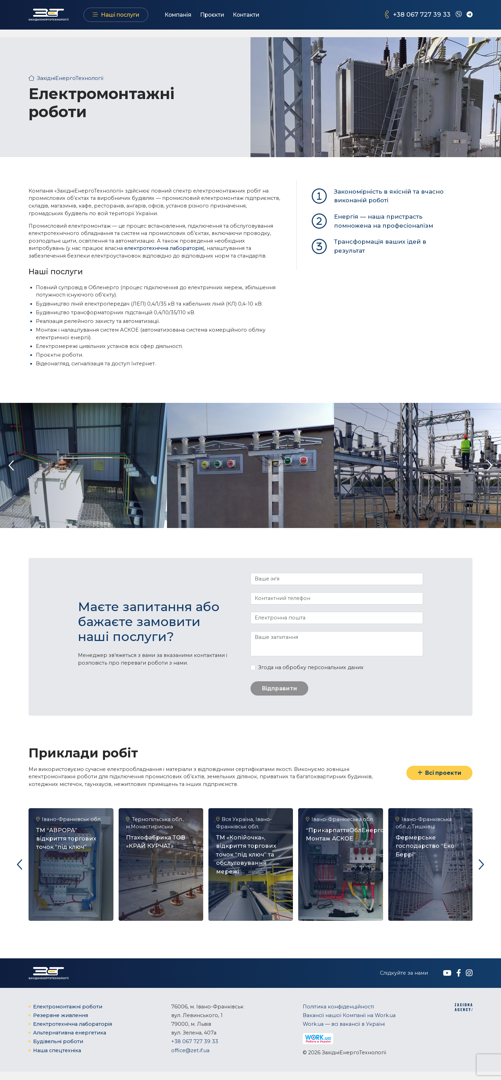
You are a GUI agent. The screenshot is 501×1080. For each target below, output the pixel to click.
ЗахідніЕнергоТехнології (69, 77)
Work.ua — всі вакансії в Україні (344, 1032)
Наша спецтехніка (57, 1058)
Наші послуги (135, 18)
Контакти (261, 18)
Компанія (193, 18)
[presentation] (11, 465)
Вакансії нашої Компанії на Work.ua (349, 1023)
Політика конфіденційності (338, 1015)
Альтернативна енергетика (69, 1041)
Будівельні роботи (58, 1050)
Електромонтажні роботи (67, 1015)
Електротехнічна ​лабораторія (72, 1032)
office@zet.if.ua (190, 1058)
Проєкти (227, 18)
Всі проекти (438, 773)
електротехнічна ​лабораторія (163, 248)
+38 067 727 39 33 (422, 18)
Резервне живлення (60, 1023)
